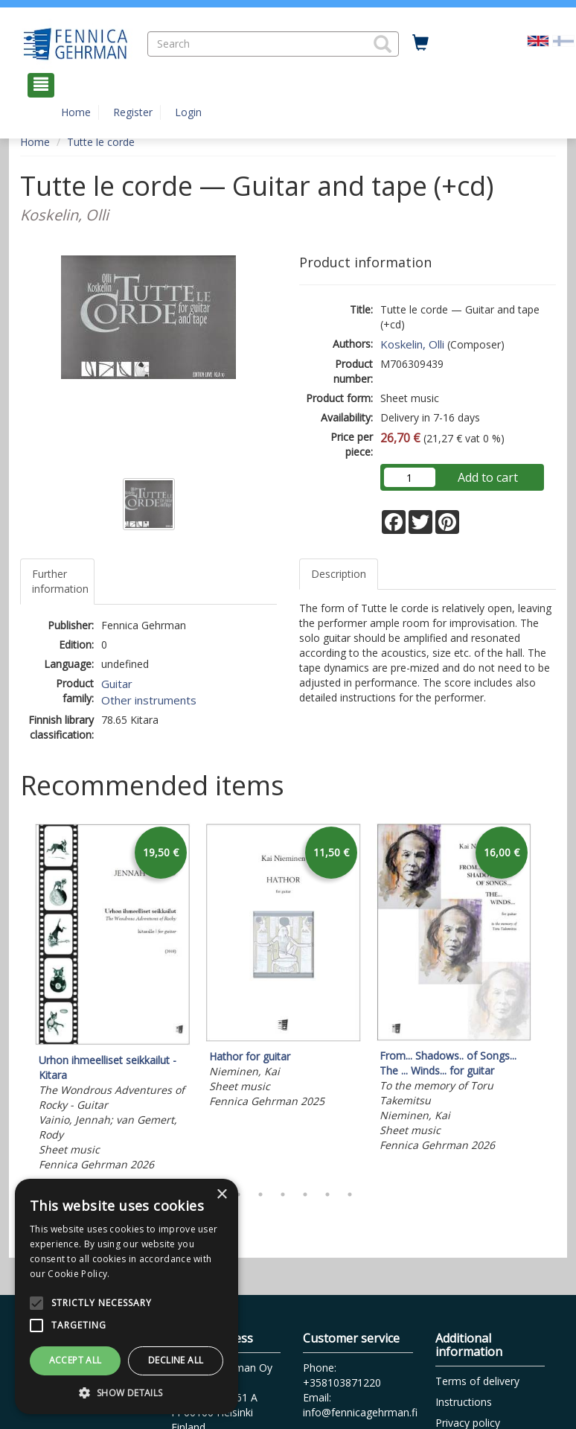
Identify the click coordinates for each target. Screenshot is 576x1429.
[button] (382, 44)
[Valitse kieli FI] (563, 40)
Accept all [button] (75, 1360)
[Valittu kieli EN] (538, 40)
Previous (16, 999)
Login (188, 112)
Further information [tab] (60, 581)
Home (76, 112)
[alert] (126, 1296)
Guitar (116, 683)
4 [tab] (282, 1194)
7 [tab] (349, 1194)
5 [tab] (305, 1194)
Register (133, 112)
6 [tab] (327, 1194)
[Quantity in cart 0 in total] (420, 43)
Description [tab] (338, 574)
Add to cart (488, 477)
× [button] (221, 1194)
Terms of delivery (477, 1381)
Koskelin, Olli (412, 344)
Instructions (463, 1402)
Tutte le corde (101, 142)
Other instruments (148, 700)
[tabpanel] (113, 999)
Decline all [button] (175, 1360)
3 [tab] (260, 1194)
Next (548, 999)
